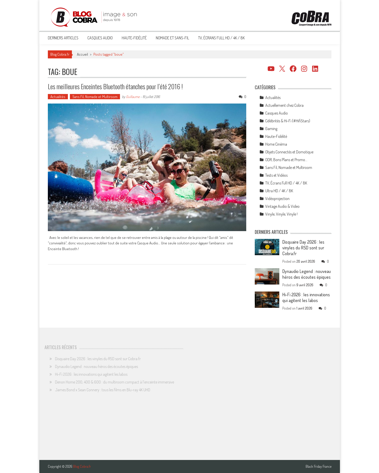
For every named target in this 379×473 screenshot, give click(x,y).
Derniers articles (63, 37)
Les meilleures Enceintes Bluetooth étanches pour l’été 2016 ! (115, 86)
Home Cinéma (276, 144)
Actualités (57, 96)
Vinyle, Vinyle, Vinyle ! (281, 214)
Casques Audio (100, 37)
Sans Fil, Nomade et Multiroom (94, 96)
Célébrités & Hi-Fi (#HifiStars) (287, 120)
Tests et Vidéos (276, 175)
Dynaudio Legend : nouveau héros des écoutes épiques (306, 274)
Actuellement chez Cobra (284, 105)
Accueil (82, 54)
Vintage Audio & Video (282, 206)
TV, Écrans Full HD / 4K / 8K (221, 37)
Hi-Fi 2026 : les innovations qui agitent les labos (306, 297)
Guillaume (133, 96)
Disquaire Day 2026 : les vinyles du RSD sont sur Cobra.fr (303, 247)
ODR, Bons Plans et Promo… (286, 159)
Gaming (271, 128)
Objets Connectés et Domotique (289, 151)
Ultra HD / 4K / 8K (279, 190)
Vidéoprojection (277, 198)
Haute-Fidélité (134, 37)
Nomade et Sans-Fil (172, 37)
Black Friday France (318, 466)
